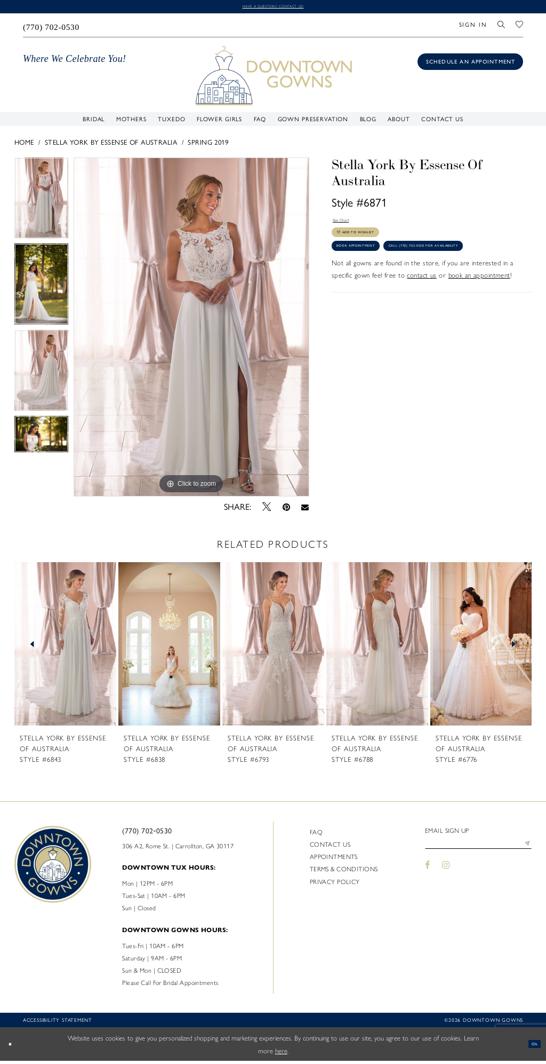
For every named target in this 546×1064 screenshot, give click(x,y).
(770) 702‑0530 (147, 833)
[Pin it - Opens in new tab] (286, 510)
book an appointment (479, 325)
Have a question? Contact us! (273, 7)
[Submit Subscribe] (524, 850)
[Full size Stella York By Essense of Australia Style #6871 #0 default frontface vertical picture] (191, 330)
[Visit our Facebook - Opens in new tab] (428, 874)
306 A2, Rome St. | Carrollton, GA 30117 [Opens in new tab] (178, 848)
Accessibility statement (57, 1023)
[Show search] (502, 28)
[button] (473, 28)
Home (24, 145)
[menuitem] (51, 28)
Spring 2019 (208, 145)
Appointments (334, 859)
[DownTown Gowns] (273, 77)
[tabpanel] (41, 203)
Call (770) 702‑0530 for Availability (398, 292)
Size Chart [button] (348, 226)
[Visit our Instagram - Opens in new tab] (445, 874)
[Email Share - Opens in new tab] (305, 510)
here (281, 1053)
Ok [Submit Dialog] (530, 1047)
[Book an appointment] (470, 64)
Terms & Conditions (344, 872)
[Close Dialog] (13, 1047)
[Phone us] (51, 28)
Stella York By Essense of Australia (111, 145)
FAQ (316, 834)
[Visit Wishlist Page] (519, 28)
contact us (421, 325)
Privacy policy (335, 884)
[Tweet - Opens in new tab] (266, 510)
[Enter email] (478, 850)
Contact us (330, 847)
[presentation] (65, 647)
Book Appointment (372, 269)
